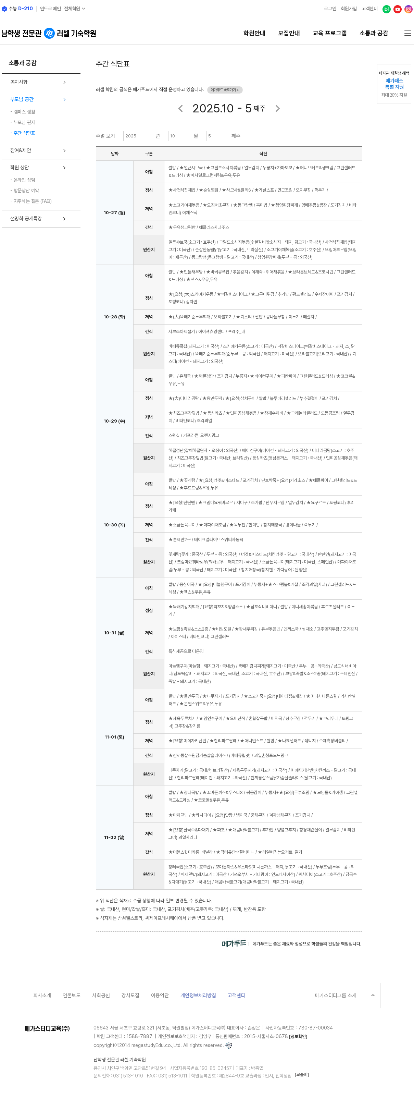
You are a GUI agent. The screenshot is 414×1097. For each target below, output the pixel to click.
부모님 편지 (24, 122)
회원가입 (349, 8)
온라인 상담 (24, 180)
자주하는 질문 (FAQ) (33, 201)
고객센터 (370, 8)
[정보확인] (298, 1036)
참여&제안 (20, 150)
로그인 (330, 8)
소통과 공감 (374, 33)
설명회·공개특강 (26, 219)
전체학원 (72, 8)
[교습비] (301, 1074)
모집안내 (289, 33)
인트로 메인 (50, 8)
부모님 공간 (22, 99)
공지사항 (19, 82)
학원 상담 (19, 167)
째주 (235, 136)
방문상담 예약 (26, 190)
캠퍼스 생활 (24, 111)
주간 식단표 (24, 133)
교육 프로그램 (330, 33)
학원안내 (254, 33)
